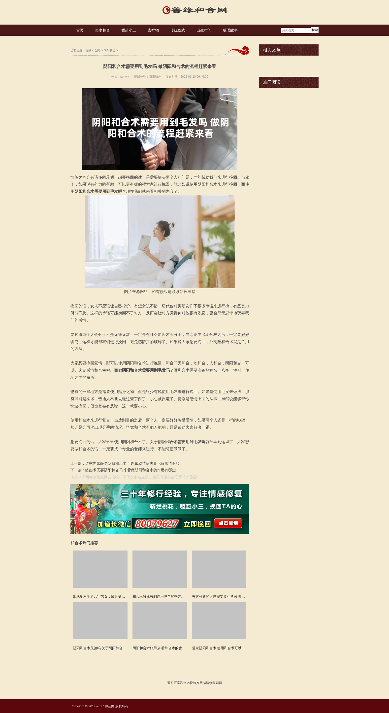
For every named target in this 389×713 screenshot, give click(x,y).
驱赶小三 (128, 30)
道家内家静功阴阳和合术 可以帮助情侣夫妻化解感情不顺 (132, 463)
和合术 (185, 683)
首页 (80, 30)
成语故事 (230, 30)
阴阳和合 (110, 50)
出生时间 (203, 30)
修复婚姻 (215, 683)
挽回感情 (202, 683)
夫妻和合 (102, 30)
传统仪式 (177, 30)
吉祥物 (153, 30)
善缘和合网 (92, 50)
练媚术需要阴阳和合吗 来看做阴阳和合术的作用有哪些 (130, 470)
